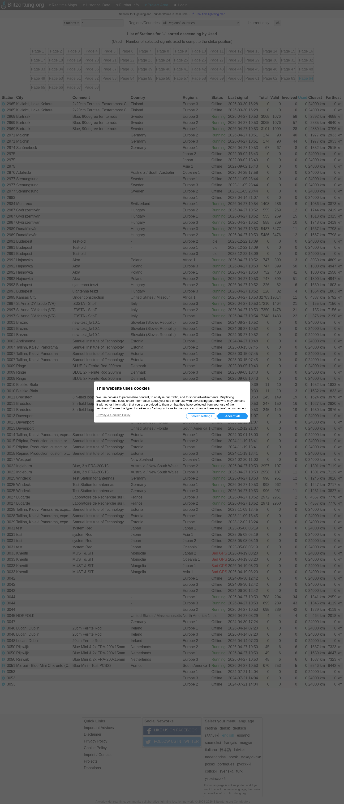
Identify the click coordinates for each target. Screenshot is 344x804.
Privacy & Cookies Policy (113, 415)
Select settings (201, 416)
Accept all (232, 416)
